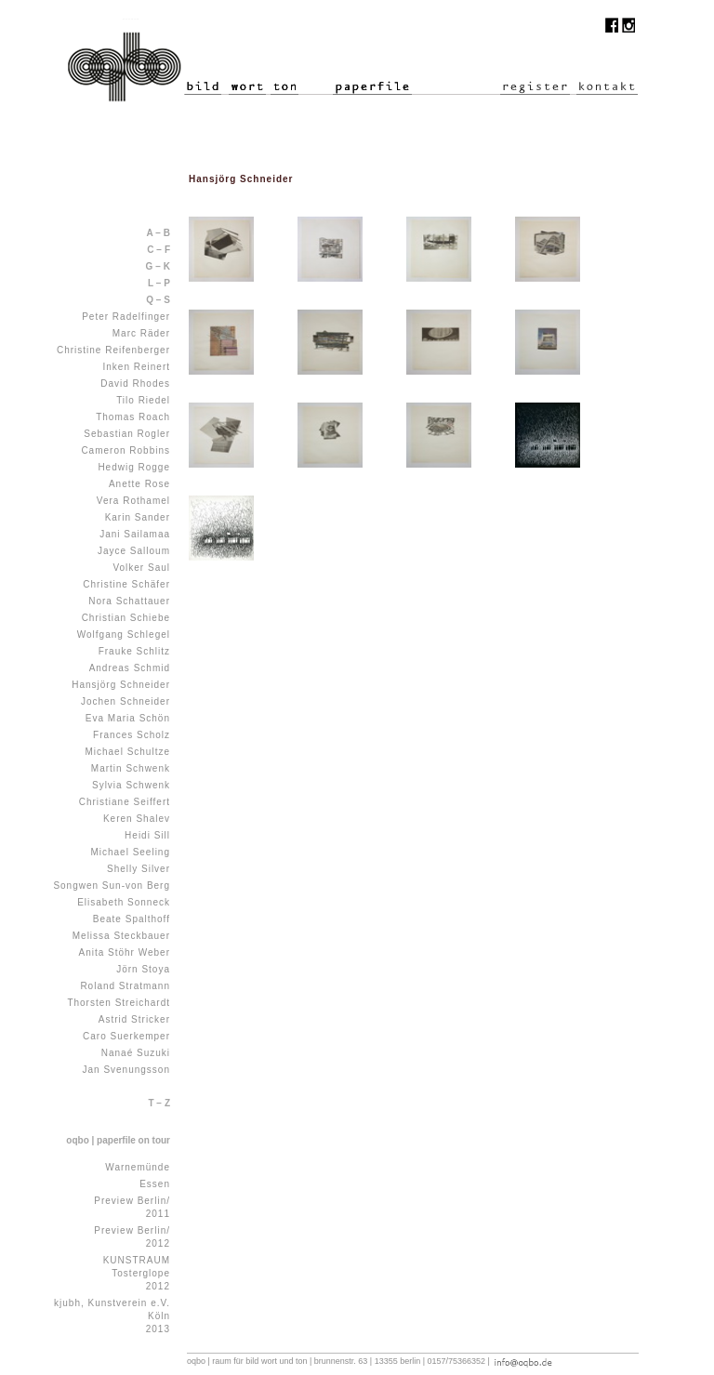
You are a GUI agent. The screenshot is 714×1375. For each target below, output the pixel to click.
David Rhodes (135, 383)
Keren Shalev (136, 818)
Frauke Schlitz (134, 651)
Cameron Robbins (125, 450)
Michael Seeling (130, 852)
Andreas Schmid (129, 668)
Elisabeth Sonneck (123, 902)
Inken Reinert (136, 367)
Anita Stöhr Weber (124, 952)
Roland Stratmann (125, 986)
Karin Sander (137, 517)
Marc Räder (141, 333)
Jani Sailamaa (134, 534)
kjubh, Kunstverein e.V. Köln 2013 (112, 1316)
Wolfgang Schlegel (123, 634)
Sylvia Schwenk (131, 785)
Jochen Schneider (125, 701)
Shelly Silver (138, 869)
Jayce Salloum (134, 551)
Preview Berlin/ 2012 (132, 1237)
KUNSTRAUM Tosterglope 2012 (136, 1273)
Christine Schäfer (126, 584)
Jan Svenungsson (126, 1069)
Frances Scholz (131, 735)
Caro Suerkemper (126, 1036)
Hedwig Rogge (134, 467)
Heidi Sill (147, 835)
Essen (154, 1184)
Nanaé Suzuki (135, 1053)
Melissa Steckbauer (121, 936)
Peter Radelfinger (126, 316)
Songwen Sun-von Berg (111, 885)
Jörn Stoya (143, 969)
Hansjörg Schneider (121, 685)
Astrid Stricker (134, 1019)
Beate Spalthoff (131, 919)
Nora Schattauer (129, 601)
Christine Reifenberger (113, 350)
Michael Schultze (127, 752)
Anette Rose (139, 484)
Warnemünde (137, 1167)
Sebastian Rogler (127, 434)
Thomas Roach (133, 417)
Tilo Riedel (143, 400)
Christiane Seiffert (124, 802)
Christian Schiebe (126, 618)
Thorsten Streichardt (118, 1003)
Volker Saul (141, 567)
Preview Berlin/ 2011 (132, 1207)
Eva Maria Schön (128, 718)
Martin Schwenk (130, 768)
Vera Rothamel (133, 501)
